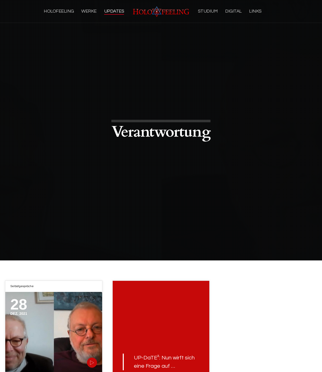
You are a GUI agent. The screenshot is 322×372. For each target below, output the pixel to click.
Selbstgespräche (22, 286)
